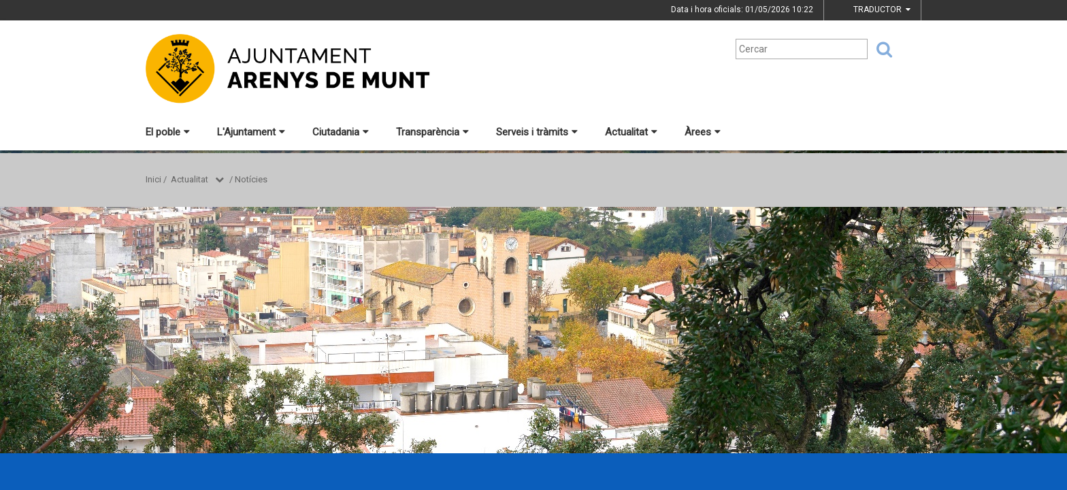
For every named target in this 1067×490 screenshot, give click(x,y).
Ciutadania (340, 132)
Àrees (703, 132)
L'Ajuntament (251, 132)
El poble (168, 132)
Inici (153, 179)
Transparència (432, 132)
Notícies (251, 179)
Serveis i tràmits (537, 132)
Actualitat (631, 132)
